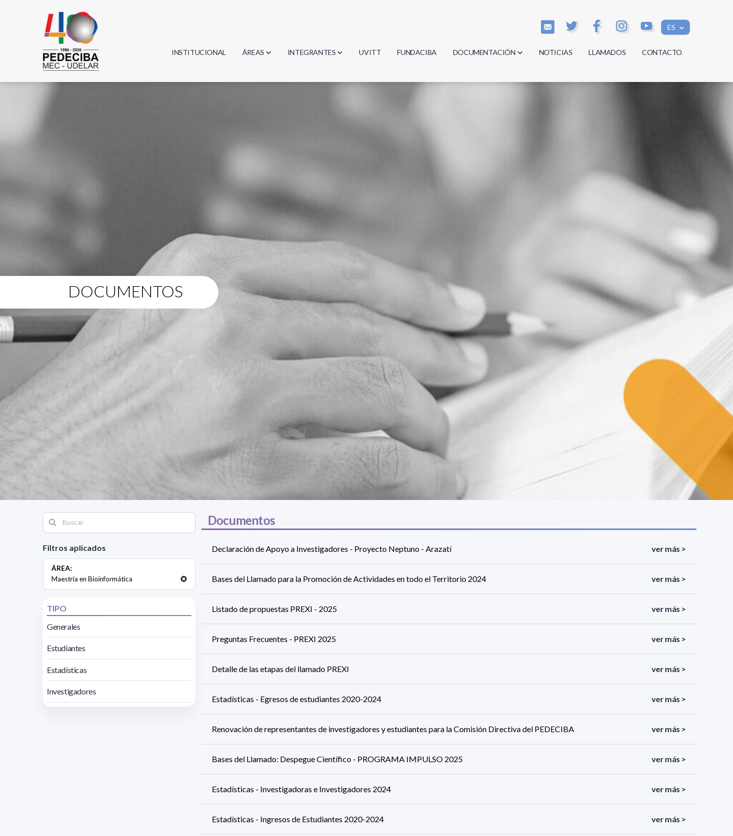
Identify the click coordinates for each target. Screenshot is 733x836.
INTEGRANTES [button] (315, 52)
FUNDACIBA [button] (416, 52)
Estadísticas (67, 670)
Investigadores (71, 691)
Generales (63, 626)
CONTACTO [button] (662, 52)
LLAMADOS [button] (607, 52)
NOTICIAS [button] (556, 52)
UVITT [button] (370, 52)
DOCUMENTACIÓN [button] (488, 52)
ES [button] (672, 27)
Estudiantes (66, 648)
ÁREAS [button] (256, 52)
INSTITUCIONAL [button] (199, 52)
